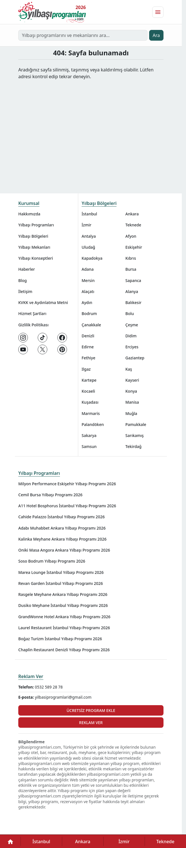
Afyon (131, 236)
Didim (131, 335)
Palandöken (93, 424)
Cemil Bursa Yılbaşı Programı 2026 (50, 494)
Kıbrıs (131, 258)
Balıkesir (134, 302)
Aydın (87, 302)
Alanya (132, 291)
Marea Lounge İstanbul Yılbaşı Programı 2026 (61, 572)
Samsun (89, 446)
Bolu (130, 313)
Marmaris (91, 413)
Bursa (131, 269)
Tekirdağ (134, 446)
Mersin (88, 280)
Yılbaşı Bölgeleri (33, 236)
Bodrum (89, 313)
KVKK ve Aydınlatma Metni (43, 302)
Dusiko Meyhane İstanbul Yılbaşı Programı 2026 (63, 605)
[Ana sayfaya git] (52, 12)
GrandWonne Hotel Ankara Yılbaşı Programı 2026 (64, 616)
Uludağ (88, 247)
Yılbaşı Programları (36, 225)
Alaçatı (88, 291)
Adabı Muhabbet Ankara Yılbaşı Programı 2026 (62, 528)
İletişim (25, 291)
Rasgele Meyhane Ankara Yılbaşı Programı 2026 (62, 594)
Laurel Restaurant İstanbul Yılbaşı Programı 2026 (64, 627)
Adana (88, 269)
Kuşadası (90, 402)
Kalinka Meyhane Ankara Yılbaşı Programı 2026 (62, 539)
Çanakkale (91, 324)
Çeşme (132, 324)
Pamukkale (136, 424)
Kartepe (89, 380)
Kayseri (132, 380)
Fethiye (88, 357)
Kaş (129, 369)
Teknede (133, 225)
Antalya (89, 236)
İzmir (86, 225)
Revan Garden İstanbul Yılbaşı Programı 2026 (60, 583)
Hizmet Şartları (32, 313)
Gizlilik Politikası (33, 324)
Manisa (132, 402)
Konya (131, 391)
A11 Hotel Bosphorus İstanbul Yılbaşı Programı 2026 (67, 505)
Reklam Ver (30, 676)
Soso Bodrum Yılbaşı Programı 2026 (51, 561)
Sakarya (89, 435)
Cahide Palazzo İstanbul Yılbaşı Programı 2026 (61, 516)
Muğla (131, 413)
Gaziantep (135, 357)
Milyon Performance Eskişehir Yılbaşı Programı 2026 (67, 483)
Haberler (26, 269)
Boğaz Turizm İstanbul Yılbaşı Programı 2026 (60, 638)
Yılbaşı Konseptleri (35, 258)
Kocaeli (88, 391)
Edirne (88, 346)
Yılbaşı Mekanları (34, 247)
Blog (22, 280)
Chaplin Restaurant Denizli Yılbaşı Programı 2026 (64, 649)
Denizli (88, 335)
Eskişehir (134, 247)
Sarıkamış (135, 435)
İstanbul (89, 214)
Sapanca (133, 280)
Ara (156, 35)
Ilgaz (86, 369)
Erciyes (132, 346)
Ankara (132, 214)
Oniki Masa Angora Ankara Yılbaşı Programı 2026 (64, 550)
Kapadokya (92, 258)
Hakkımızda (29, 214)
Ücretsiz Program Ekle (90, 710)
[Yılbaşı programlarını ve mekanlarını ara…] (82, 35)
